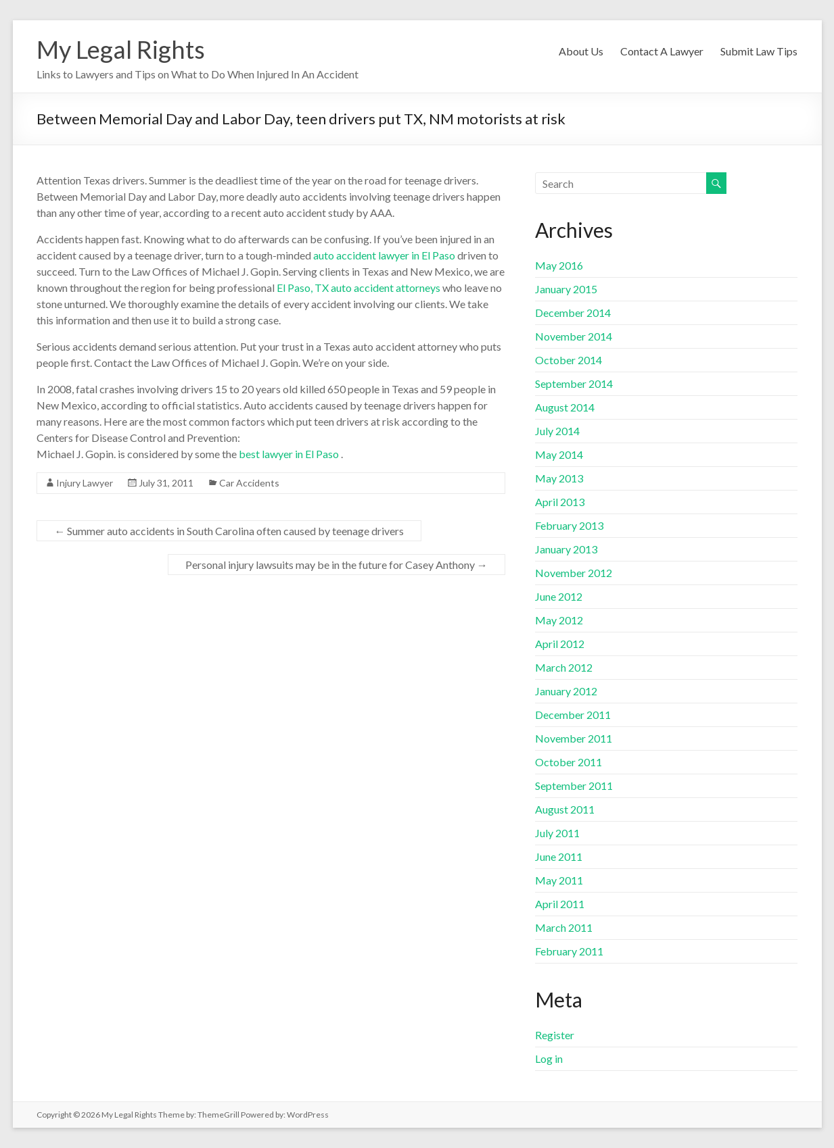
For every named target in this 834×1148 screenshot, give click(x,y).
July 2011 (557, 832)
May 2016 (559, 265)
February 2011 (569, 951)
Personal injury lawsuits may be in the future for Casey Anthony (336, 564)
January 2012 (566, 690)
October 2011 (568, 761)
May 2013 (559, 478)
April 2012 (559, 643)
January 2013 (566, 549)
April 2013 (559, 501)
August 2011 (565, 809)
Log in (549, 1058)
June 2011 (558, 856)
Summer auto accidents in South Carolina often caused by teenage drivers (229, 530)
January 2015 (566, 288)
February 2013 (569, 525)
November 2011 (573, 738)
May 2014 (559, 454)
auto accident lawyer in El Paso (384, 255)
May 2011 (559, 880)
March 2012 (564, 667)
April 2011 (559, 903)
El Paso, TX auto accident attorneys (358, 287)
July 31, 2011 (166, 483)
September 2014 (574, 383)
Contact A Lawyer (661, 51)
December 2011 (573, 714)
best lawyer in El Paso (289, 453)
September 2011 (574, 785)
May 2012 (559, 620)
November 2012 (573, 572)
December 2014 (573, 312)
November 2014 (573, 336)
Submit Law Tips (758, 51)
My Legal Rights (121, 49)
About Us (581, 51)
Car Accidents (249, 483)
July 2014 (557, 430)
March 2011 (564, 927)
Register (554, 1034)
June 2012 (558, 596)
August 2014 (565, 407)
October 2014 (568, 359)
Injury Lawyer (84, 483)
